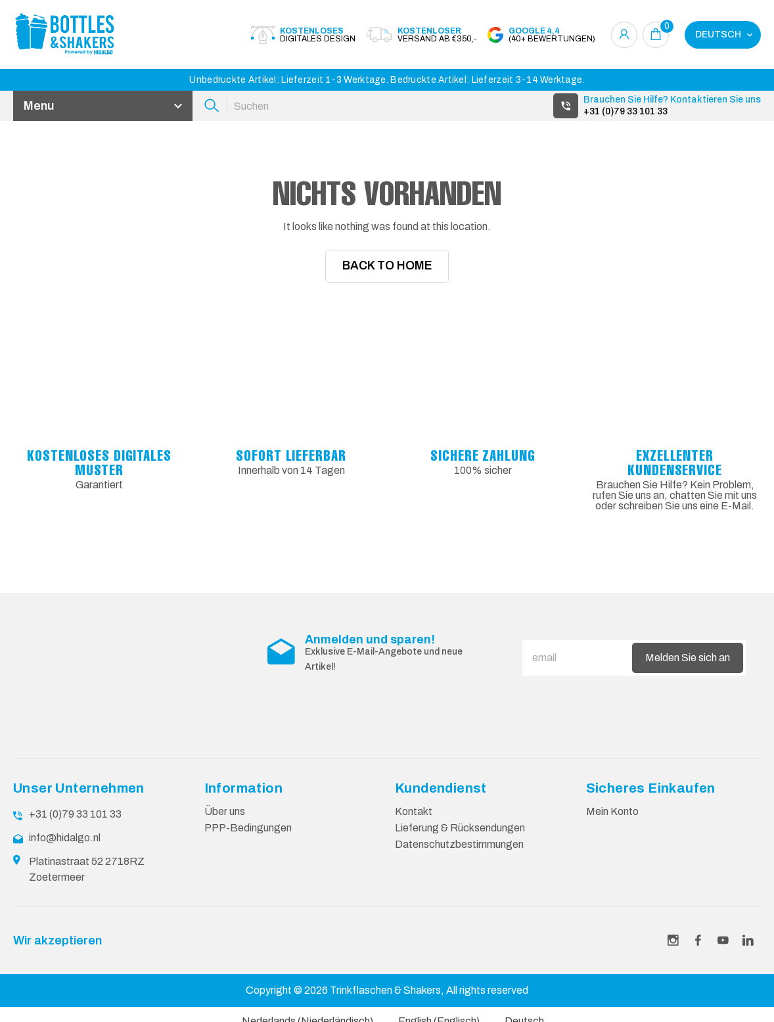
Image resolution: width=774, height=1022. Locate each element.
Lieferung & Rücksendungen (460, 837)
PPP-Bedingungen (248, 837)
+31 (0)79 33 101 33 (625, 111)
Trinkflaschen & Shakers (385, 1000)
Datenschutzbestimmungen (459, 854)
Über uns (224, 821)
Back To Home (387, 266)
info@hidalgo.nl (65, 847)
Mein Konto (612, 821)
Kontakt (413, 821)
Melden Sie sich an (687, 667)
